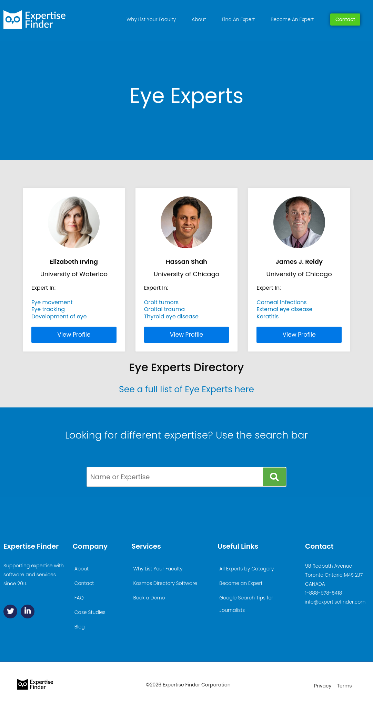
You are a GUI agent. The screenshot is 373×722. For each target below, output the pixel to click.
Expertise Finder (31, 546)
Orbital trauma (164, 309)
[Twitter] (10, 611)
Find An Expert (238, 19)
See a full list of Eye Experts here (186, 389)
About (199, 19)
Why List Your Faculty (151, 19)
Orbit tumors (161, 302)
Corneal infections (281, 302)
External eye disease (284, 309)
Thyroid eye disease (171, 316)
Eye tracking (48, 309)
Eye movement (52, 302)
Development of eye (59, 316)
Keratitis (267, 316)
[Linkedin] (27, 611)
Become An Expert (292, 19)
